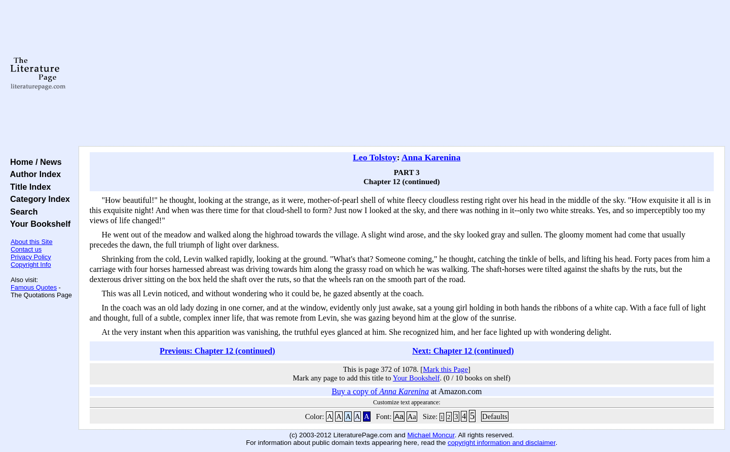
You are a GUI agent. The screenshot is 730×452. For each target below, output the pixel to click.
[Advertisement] (401, 74)
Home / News (34, 161)
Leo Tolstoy (375, 157)
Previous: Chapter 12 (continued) (217, 350)
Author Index (33, 174)
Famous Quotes (34, 287)
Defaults (494, 416)
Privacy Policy (31, 257)
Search (22, 211)
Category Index (38, 198)
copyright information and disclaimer (502, 442)
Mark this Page (445, 369)
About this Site (32, 242)
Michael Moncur (430, 435)
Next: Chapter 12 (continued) (463, 350)
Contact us (26, 249)
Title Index (28, 186)
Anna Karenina (431, 157)
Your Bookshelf (38, 223)
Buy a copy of (380, 391)
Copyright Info (31, 264)
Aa (399, 416)
